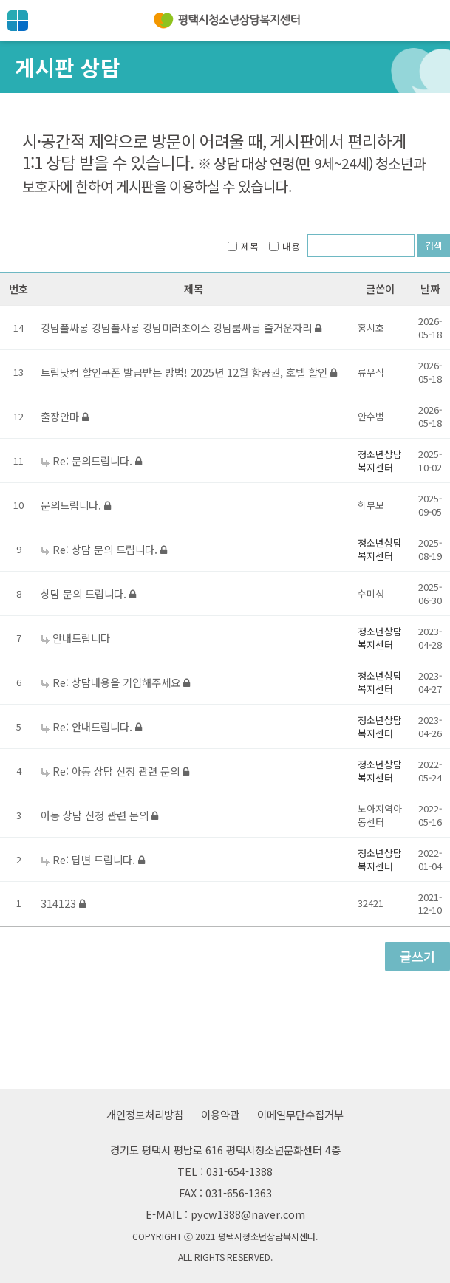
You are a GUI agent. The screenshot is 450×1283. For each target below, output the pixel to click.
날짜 (430, 288)
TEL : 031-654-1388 (225, 1171)
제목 (243, 246)
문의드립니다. (76, 505)
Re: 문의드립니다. (97, 460)
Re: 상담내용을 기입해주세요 (121, 682)
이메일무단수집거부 (300, 1114)
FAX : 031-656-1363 (225, 1192)
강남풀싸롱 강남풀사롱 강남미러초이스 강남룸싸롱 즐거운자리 (181, 327)
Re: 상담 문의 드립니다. (109, 549)
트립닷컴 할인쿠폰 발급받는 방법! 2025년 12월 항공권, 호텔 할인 (189, 372)
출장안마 (65, 416)
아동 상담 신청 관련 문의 (99, 815)
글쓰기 (417, 956)
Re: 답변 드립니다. (98, 859)
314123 (63, 903)
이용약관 (220, 1114)
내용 (284, 246)
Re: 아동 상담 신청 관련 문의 (120, 771)
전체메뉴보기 (17, 20)
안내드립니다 (81, 638)
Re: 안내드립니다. (97, 726)
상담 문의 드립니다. (88, 593)
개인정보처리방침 (144, 1114)
